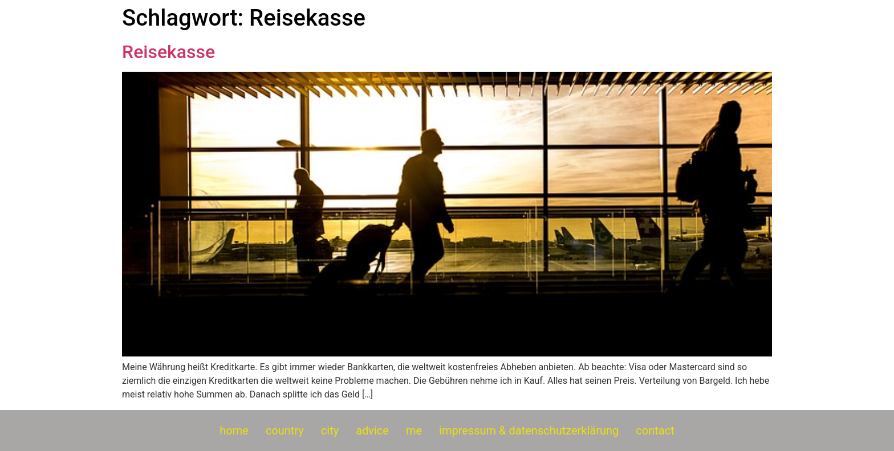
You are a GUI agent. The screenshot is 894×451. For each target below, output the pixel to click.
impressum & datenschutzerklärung (529, 430)
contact (655, 430)
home (234, 430)
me (414, 430)
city (330, 430)
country (285, 430)
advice (372, 430)
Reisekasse (168, 52)
